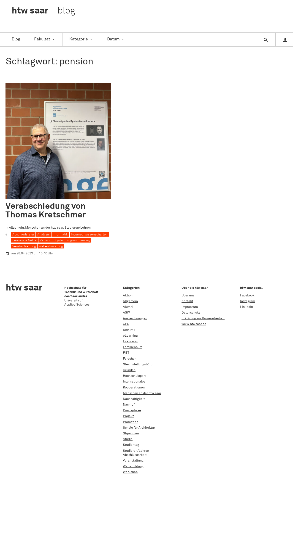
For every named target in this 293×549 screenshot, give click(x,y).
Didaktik (129, 330)
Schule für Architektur (139, 427)
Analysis (43, 234)
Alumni (128, 307)
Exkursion (130, 341)
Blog (16, 39)
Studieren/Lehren (78, 227)
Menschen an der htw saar (44, 227)
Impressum (190, 307)
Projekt (128, 416)
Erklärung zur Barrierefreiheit (203, 318)
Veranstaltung (133, 460)
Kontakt (187, 301)
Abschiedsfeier (23, 234)
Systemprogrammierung (72, 240)
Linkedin (246, 307)
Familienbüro (132, 347)
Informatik (60, 234)
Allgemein (16, 227)
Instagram (247, 301)
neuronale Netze (24, 240)
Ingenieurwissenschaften (89, 234)
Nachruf (129, 404)
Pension (46, 240)
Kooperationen (134, 387)
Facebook (247, 295)
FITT (126, 352)
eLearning (130, 335)
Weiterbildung (133, 466)
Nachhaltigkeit (134, 399)
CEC (126, 324)
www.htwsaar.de (194, 324)
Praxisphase (132, 410)
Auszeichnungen (135, 318)
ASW (126, 312)
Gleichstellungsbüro (137, 364)
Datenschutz (191, 312)
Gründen (129, 370)
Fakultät (42, 39)
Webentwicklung (51, 246)
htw (43, 11)
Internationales (134, 381)
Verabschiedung (24, 246)
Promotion (130, 422)
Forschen (129, 358)
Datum (113, 39)
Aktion (128, 295)
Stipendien (131, 433)
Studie (128, 439)
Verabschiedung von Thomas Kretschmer (45, 210)
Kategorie (78, 39)
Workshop (130, 472)
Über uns (188, 295)
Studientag (131, 444)
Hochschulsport (134, 375)
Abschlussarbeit (134, 455)
